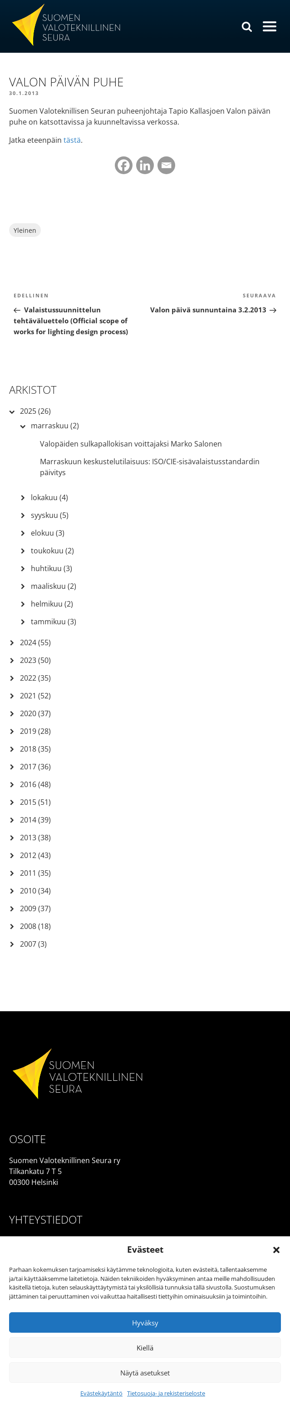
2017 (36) (35, 767)
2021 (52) (35, 696)
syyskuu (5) (50, 515)
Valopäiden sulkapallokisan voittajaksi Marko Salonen (131, 444)
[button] (276, 1249)
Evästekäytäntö (101, 1393)
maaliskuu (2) (53, 586)
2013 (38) (35, 838)
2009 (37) (35, 908)
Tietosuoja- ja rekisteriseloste (166, 1393)
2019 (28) (35, 731)
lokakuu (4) (49, 497)
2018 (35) (35, 749)
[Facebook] (124, 165)
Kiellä (145, 1347)
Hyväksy (145, 1322)
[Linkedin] (145, 165)
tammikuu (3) (53, 622)
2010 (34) (35, 891)
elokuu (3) (47, 533)
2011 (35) (35, 873)
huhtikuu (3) (51, 568)
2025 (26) (35, 411)
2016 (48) (35, 784)
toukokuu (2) (52, 551)
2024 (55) (35, 642)
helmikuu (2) (52, 604)
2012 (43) (35, 855)
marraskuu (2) (55, 426)
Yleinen (25, 230)
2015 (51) (35, 802)
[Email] (166, 165)
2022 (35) (35, 678)
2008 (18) (35, 926)
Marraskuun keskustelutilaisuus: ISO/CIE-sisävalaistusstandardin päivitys (150, 467)
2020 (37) (35, 713)
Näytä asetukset (145, 1372)
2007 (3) (33, 944)
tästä (72, 140)
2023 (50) (35, 660)
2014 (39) (35, 820)
